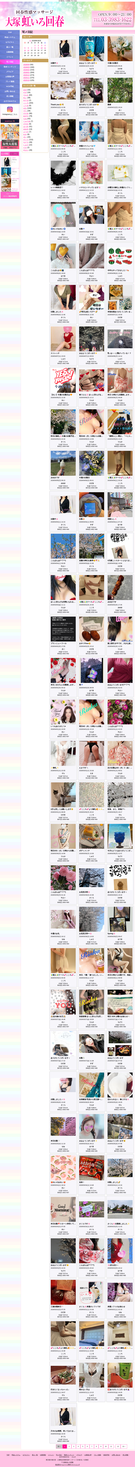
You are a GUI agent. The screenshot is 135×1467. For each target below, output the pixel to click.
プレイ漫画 (9, 81)
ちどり (26, 142)
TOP (10, 32)
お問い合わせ (10, 91)
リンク (74, 1456)
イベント (9, 57)
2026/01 (26, 72)
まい (25, 137)
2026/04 (26, 65)
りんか (26, 95)
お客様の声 (9, 77)
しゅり (26, 145)
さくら (26, 140)
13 (28, 50)
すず (25, 92)
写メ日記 (9, 62)
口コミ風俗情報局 (10, 196)
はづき (26, 126)
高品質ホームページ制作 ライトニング (67, 1464)
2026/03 (26, 67)
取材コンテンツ (10, 67)
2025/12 (26, 75)
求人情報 (9, 96)
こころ (26, 103)
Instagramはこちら (9, 111)
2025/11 (26, 78)
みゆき (26, 129)
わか (25, 134)
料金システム (10, 37)
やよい (26, 150)
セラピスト (9, 42)
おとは (26, 100)
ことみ (26, 105)
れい (25, 98)
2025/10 (26, 80)
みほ (25, 90)
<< (30, 41)
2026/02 (26, 70)
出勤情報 (9, 52)
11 (45, 48)
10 (42, 48)
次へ (123, 1446)
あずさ (26, 116)
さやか (26, 124)
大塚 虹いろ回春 (68, 1462)
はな (25, 108)
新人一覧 (9, 47)
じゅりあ (26, 121)
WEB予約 (10, 86)
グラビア (9, 72)
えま (25, 147)
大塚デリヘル (10, 194)
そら (25, 111)
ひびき (26, 113)
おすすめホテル (10, 101)
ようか (26, 132)
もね (25, 119)
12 (25, 50)
